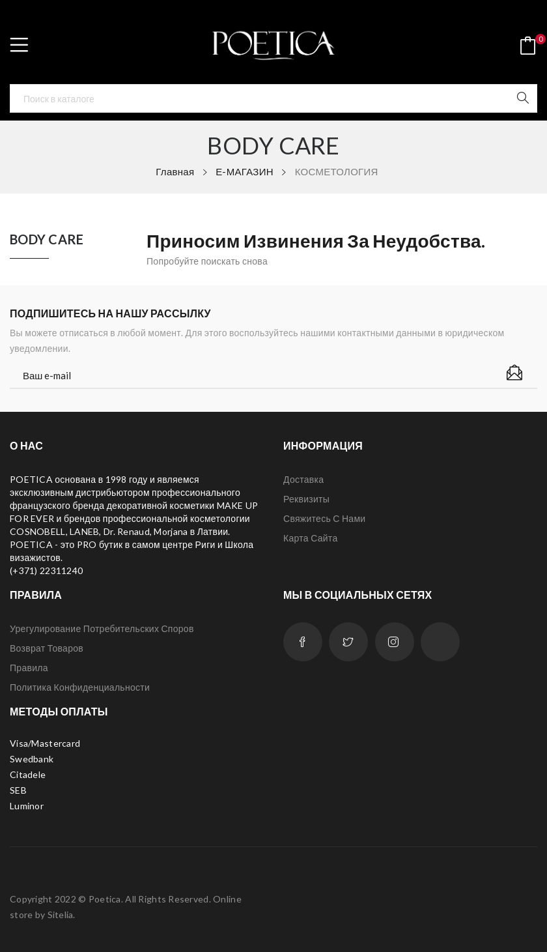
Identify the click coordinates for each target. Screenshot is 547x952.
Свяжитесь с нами (324, 518)
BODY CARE (47, 240)
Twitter (348, 641)
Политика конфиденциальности (80, 687)
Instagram (394, 641)
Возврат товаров (46, 648)
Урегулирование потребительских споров (102, 628)
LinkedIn (440, 641)
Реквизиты (306, 498)
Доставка (303, 479)
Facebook (302, 641)
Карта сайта (310, 537)
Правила (29, 667)
